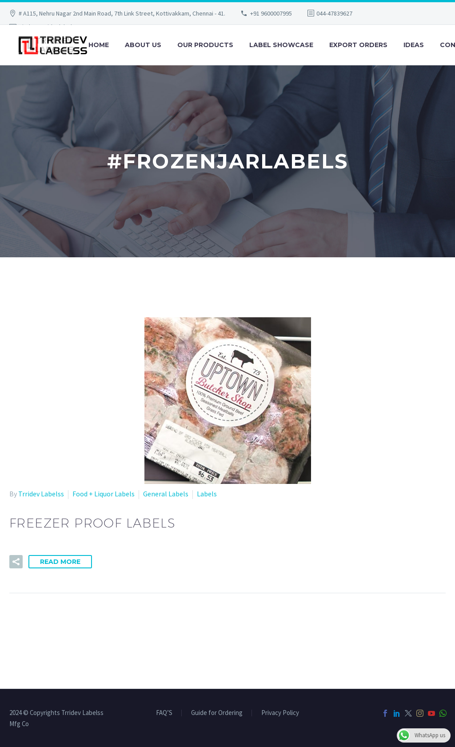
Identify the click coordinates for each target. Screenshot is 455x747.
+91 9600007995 (271, 13)
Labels (207, 493)
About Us (143, 45)
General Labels (165, 493)
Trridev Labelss (41, 493)
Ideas (413, 45)
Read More (60, 562)
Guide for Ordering (217, 713)
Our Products (205, 45)
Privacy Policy (280, 713)
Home (98, 45)
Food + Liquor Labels (103, 493)
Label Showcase (281, 45)
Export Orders (358, 45)
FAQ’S (164, 713)
